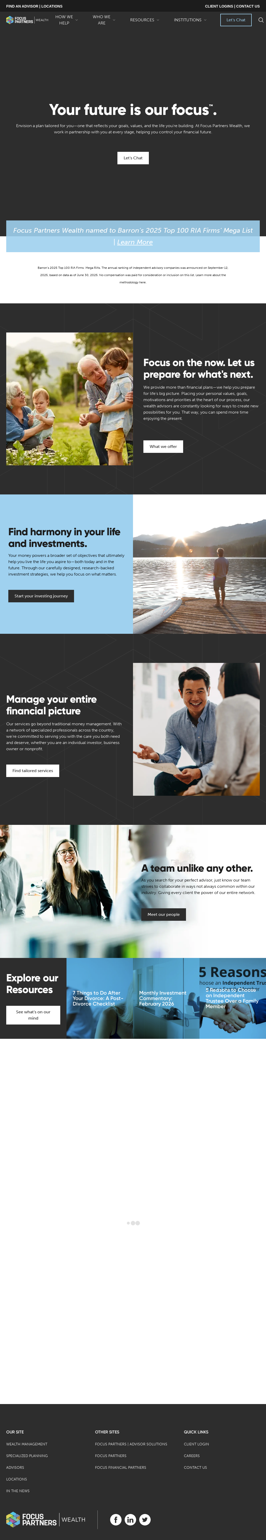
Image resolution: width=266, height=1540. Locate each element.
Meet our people (164, 914)
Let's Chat (236, 19)
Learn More (135, 242)
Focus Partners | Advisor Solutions (131, 1444)
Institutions (190, 21)
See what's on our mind (33, 1015)
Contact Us (195, 1467)
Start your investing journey (41, 595)
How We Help (66, 20)
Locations (16, 1479)
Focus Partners (111, 1456)
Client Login (196, 1444)
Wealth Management (26, 1444)
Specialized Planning (27, 1456)
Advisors (15, 1467)
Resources (145, 21)
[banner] (27, 20)
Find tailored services (32, 770)
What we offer (163, 446)
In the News (18, 1491)
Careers (192, 1456)
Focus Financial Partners (120, 1467)
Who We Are (104, 20)
